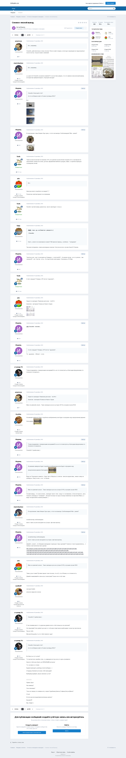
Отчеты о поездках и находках (36, 29)
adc (18, 178)
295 (18, 382)
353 (18, 78)
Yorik (18, 156)
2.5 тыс (18, 194)
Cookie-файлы (71, 752)
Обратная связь (60, 752)
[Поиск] (96, 8)
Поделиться (68, 28)
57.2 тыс (19, 172)
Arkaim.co (14, 3)
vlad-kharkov (18, 63)
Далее (28, 35)
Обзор (13, 9)
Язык (53, 752)
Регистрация (110, 3)
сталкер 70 (18, 367)
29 (18, 601)
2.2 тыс (18, 241)
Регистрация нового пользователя (32, 732)
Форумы (13, 12)
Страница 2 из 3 (40, 35)
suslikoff (18, 586)
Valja (18, 226)
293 (18, 103)
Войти (66, 730)
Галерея (20, 12)
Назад (16, 35)
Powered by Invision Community (63, 755)
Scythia (18, 414)
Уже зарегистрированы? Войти (95, 3)
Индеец (22, 27)
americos (18, 41)
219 (18, 429)
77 (18, 56)
